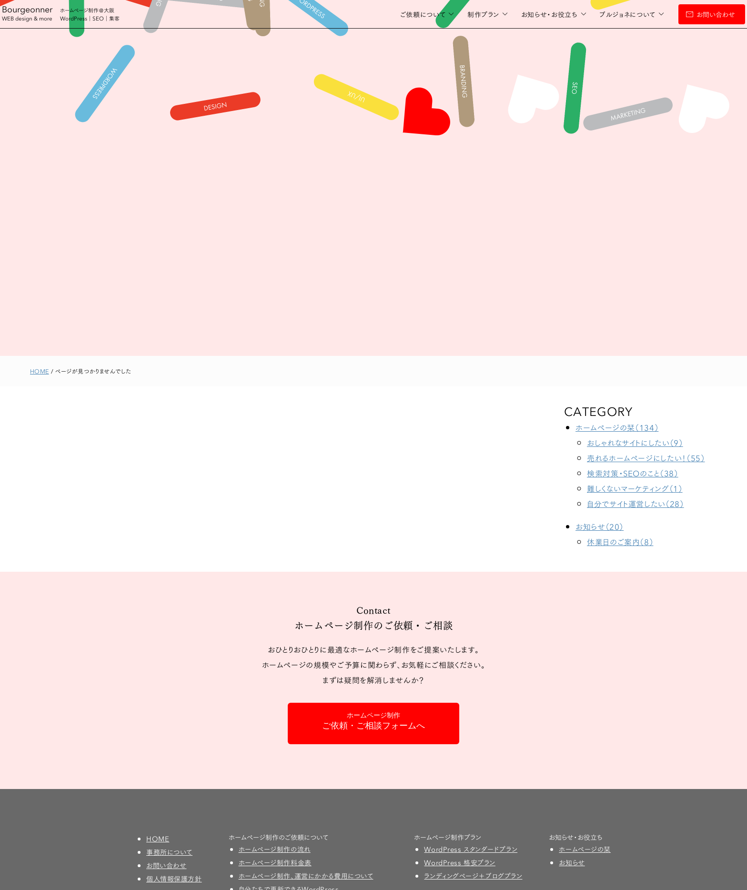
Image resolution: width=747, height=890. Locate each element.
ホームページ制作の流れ (275, 849)
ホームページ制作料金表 (275, 862)
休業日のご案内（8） (620, 541)
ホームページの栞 (584, 849)
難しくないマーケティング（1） (635, 488)
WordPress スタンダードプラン (470, 849)
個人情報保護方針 (174, 878)
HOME (157, 838)
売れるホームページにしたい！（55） (646, 458)
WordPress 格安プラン (459, 862)
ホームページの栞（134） (616, 427)
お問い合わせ (687, 14)
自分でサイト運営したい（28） (635, 503)
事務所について (169, 852)
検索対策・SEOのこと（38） (632, 473)
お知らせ (572, 862)
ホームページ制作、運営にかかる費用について (306, 875)
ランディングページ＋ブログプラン (473, 875)
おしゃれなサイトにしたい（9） (635, 442)
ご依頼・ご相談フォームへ (373, 720)
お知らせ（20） (599, 526)
